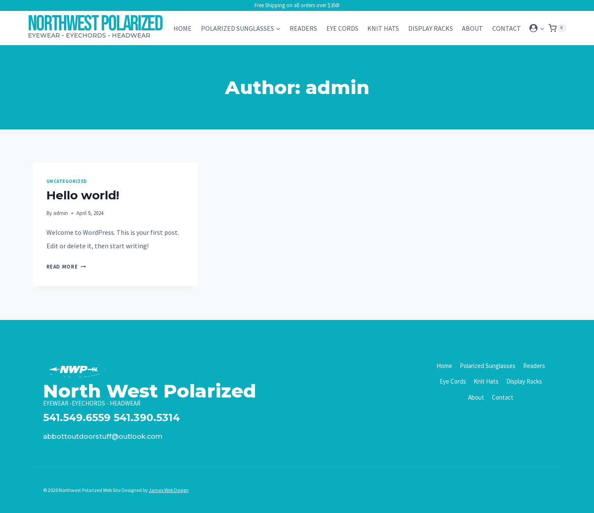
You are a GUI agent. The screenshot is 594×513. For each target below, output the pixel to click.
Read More (66, 266)
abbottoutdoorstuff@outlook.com (103, 436)
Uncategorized (66, 181)
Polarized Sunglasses (487, 366)
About (472, 28)
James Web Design (169, 490)
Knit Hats (383, 28)
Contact (506, 28)
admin (60, 212)
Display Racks (430, 28)
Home (183, 28)
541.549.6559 (77, 417)
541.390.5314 (147, 417)
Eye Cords (342, 28)
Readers (303, 28)
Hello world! (82, 195)
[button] (542, 28)
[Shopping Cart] (557, 28)
